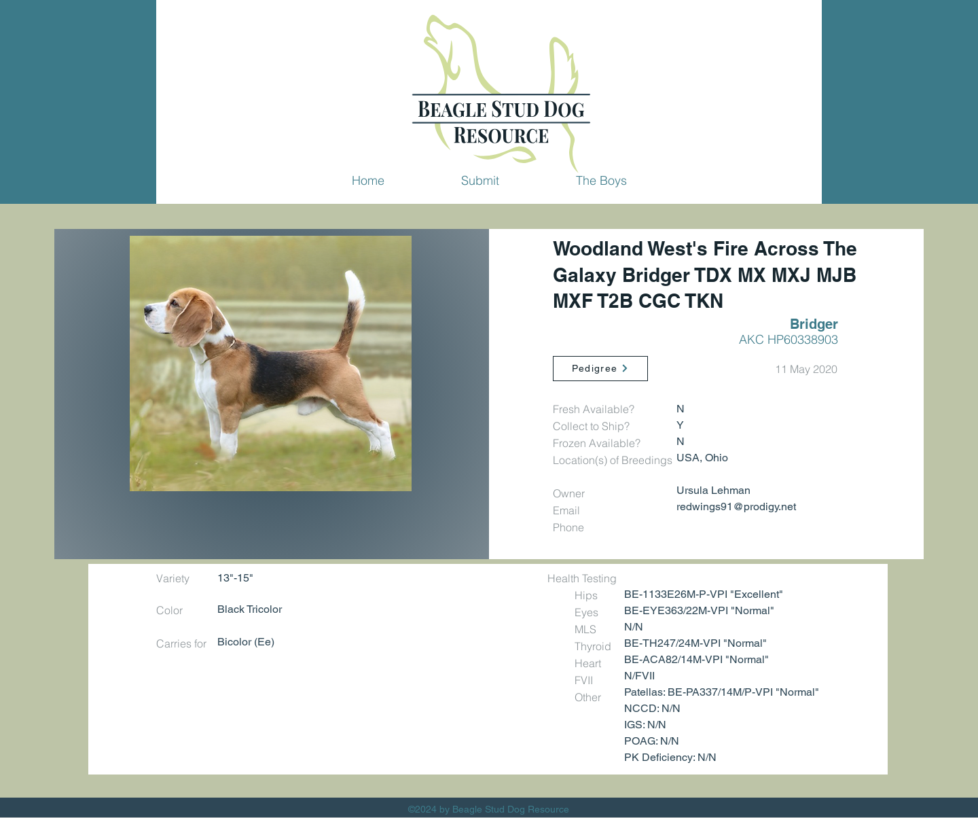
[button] (479, 180)
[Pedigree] (600, 368)
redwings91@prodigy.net (736, 506)
